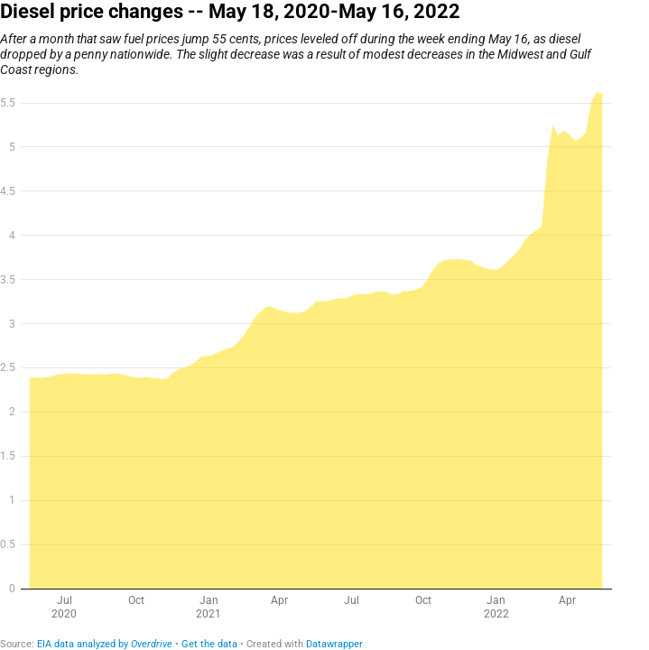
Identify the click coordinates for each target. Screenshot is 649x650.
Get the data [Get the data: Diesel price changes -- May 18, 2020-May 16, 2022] (209, 644)
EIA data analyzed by (104, 644)
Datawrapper (334, 644)
